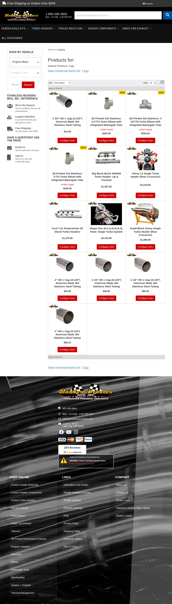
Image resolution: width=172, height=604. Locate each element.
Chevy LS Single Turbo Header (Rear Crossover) (145, 175)
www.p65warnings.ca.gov (82, 463)
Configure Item (67, 140)
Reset (15, 84)
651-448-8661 (69, 408)
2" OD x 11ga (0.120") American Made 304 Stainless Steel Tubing (67, 283)
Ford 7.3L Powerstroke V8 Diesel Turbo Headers (67, 230)
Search (28, 84)
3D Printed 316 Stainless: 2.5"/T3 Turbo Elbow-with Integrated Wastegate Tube (106, 121)
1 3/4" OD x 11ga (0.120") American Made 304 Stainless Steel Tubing (67, 121)
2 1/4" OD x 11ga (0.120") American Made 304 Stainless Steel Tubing (106, 283)
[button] (123, 15)
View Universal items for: (68, 71)
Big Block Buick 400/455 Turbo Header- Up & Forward (106, 176)
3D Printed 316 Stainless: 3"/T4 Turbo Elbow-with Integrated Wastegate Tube (67, 176)
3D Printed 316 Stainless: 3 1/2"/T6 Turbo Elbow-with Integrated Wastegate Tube (145, 121)
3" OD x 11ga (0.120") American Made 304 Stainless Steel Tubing (67, 334)
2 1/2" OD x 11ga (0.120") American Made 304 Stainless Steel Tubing (145, 283)
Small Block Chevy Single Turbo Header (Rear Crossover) (145, 231)
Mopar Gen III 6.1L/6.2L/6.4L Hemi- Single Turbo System (106, 230)
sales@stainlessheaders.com (77, 419)
